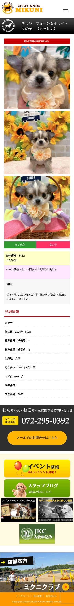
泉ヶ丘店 (20, 244)
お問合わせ (51, 596)
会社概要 (37, 596)
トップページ (22, 596)
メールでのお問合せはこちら (37, 437)
